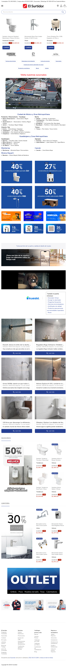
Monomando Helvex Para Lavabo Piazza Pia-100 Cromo (57, 553)
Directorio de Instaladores (54, 642)
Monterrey (5, 148)
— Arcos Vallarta (11, 145)
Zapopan (38, 139)
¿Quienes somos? (3, 642)
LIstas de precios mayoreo (53, 650)
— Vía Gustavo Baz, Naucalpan (48, 123)
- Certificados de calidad (54, 306)
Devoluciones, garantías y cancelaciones (21, 643)
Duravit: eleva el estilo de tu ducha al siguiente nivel (17, 345)
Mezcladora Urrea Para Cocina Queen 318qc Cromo (41, 524)
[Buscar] (63, 12)
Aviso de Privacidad (4, 649)
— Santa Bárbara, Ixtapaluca (14, 134)
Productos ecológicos (24, 68)
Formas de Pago (20, 638)
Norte (37, 117)
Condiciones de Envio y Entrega (21, 647)
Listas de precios (45, 61)
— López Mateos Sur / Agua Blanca (50, 142)
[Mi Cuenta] (61, 6)
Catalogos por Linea (37, 640)
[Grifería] (16, 534)
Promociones (21, 636)
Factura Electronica (20, 633)
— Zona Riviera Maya (44, 150)
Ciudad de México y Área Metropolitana (33, 114)
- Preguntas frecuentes (54, 302)
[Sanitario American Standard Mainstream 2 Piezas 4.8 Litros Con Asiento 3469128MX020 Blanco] (11, 25)
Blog (35, 652)
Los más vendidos (26, 346)
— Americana (11, 142)
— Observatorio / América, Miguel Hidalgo (17, 122)
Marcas (36, 634)
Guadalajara (5, 139)
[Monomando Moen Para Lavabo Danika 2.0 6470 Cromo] (33, 25)
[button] (58, 6)
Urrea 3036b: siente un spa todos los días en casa (17, 384)
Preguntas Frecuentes (4, 633)
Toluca (37, 127)
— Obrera (10, 144)
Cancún (38, 148)
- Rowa (49, 312)
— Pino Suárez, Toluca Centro (46, 129)
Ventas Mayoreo (53, 635)
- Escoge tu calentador (54, 300)
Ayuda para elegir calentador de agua (33, 64)
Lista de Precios (36, 637)
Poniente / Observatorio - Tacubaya (13, 117)
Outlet (47, 68)
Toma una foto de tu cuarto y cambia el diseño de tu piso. (33, 246)
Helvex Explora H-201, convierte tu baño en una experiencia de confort (50, 384)
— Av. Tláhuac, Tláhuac (13, 130)
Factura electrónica (11, 61)
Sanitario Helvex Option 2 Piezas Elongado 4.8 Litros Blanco (57, 488)
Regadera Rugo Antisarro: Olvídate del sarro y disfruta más (50, 345)
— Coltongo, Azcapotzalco (45, 118)
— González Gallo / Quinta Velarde (15, 141)
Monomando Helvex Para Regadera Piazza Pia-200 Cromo (58, 524)
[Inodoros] (16, 468)
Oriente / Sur (5, 127)
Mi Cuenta (3, 640)
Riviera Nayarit (7, 153)
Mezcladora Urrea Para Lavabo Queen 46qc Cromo (41, 553)
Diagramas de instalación (28, 61)
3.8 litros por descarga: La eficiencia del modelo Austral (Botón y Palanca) (17, 422)
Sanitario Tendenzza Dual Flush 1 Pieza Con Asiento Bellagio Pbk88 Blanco (42, 488)
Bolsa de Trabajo (3, 646)
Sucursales (37, 1)
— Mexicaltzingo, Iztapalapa (13, 129)
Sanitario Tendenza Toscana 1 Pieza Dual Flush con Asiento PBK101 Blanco (42, 459)
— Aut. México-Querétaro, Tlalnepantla (47, 121)
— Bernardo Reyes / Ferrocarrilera (15, 150)
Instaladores (54, 640)
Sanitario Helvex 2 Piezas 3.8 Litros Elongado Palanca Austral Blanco (57, 459)
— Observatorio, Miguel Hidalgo (15, 119)
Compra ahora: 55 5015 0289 (25, 1)
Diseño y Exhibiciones (54, 646)
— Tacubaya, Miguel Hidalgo (13, 125)
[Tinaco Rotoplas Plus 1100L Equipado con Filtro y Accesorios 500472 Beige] (56, 25)
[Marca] (11, 54)
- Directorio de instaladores (55, 304)
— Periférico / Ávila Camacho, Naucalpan (51, 125)
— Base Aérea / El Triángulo (46, 141)
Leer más (17, 353)
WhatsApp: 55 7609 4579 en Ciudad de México (53, 1)
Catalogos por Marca (37, 644)
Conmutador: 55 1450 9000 (8, 1)
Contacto (3, 638)
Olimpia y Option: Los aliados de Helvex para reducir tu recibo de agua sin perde (50, 422)
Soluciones (54, 638)
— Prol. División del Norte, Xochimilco (16, 132)
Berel (37, 68)
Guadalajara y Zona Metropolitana (33, 136)
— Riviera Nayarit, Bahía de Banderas (16, 155)
